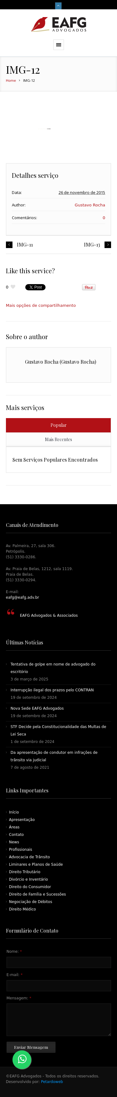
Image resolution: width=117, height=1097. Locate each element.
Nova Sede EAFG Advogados (37, 708)
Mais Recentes (58, 439)
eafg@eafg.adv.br (22, 597)
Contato (16, 834)
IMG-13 (92, 245)
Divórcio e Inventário (28, 879)
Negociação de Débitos (30, 902)
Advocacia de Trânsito (29, 857)
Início (14, 812)
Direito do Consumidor (30, 887)
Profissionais (20, 849)
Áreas (14, 827)
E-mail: (14, 975)
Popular (59, 425)
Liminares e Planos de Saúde (36, 864)
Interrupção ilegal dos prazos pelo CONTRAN (52, 690)
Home (11, 81)
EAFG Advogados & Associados (49, 615)
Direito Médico (22, 909)
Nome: (14, 951)
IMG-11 (25, 245)
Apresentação (22, 820)
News (14, 842)
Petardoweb (51, 1082)
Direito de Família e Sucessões (37, 894)
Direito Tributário (25, 872)
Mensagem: (19, 998)
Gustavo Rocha (90, 205)
